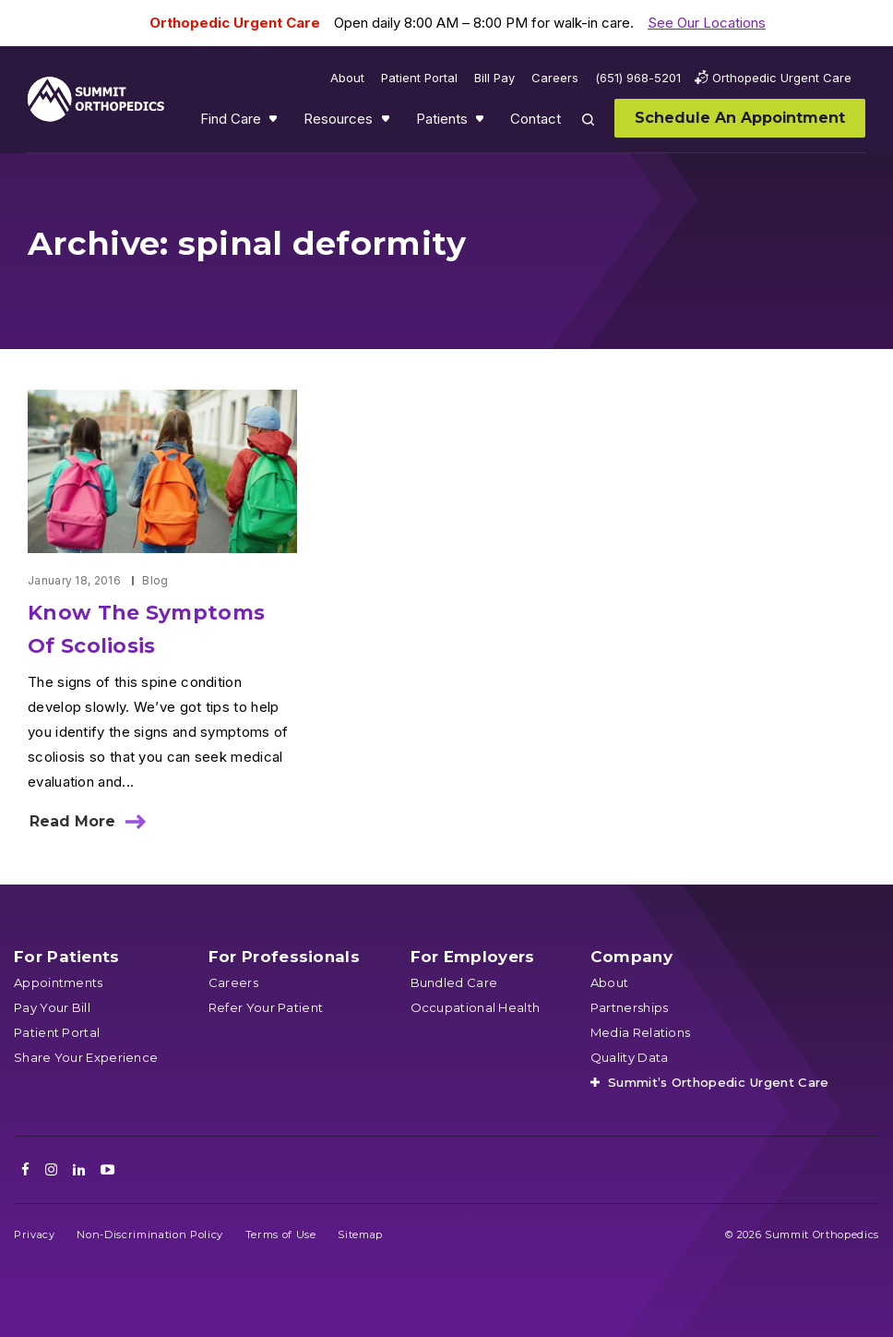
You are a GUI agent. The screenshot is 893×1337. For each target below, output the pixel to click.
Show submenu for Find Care (275, 123)
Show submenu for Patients (481, 123)
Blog (155, 580)
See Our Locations (707, 22)
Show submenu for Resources (387, 123)
